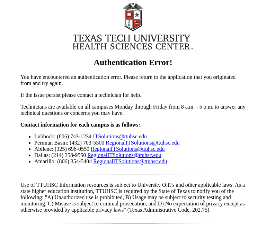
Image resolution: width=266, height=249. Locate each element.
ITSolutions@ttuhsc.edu (120, 136)
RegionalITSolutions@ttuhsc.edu (142, 143)
